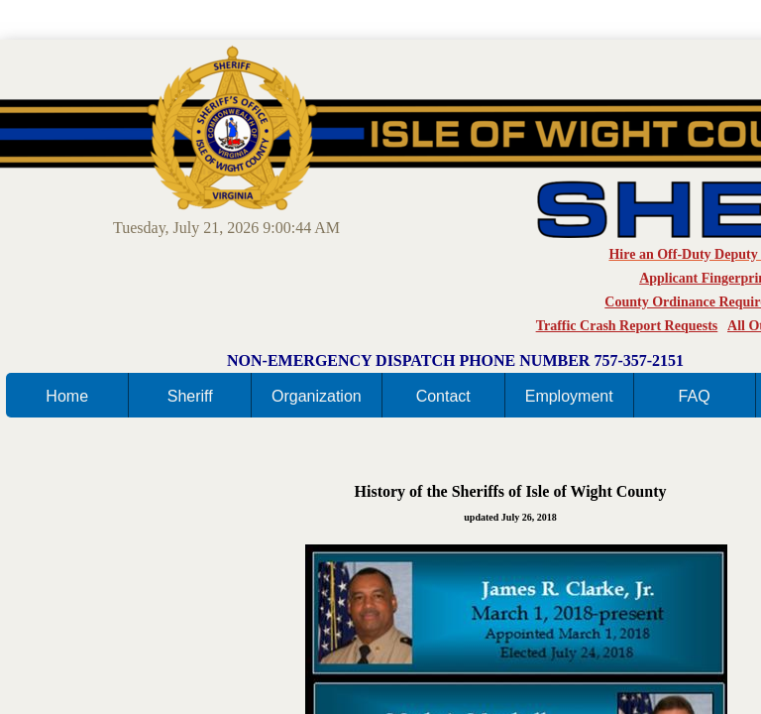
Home (67, 396)
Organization (317, 396)
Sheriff (190, 396)
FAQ (694, 396)
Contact (443, 396)
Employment (569, 396)
